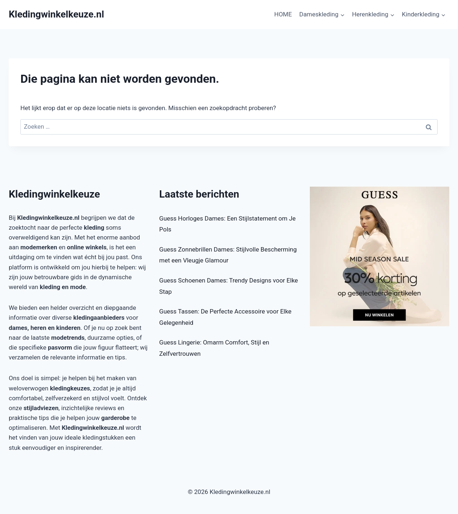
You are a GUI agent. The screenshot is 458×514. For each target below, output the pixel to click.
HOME (283, 14)
